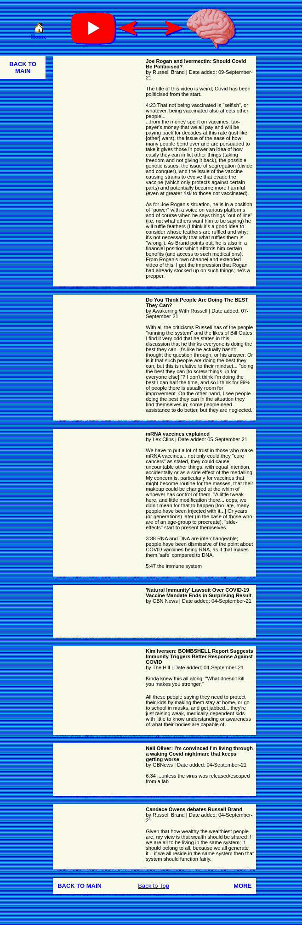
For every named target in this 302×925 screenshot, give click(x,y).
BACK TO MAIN (22, 67)
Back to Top (153, 885)
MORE (242, 885)
